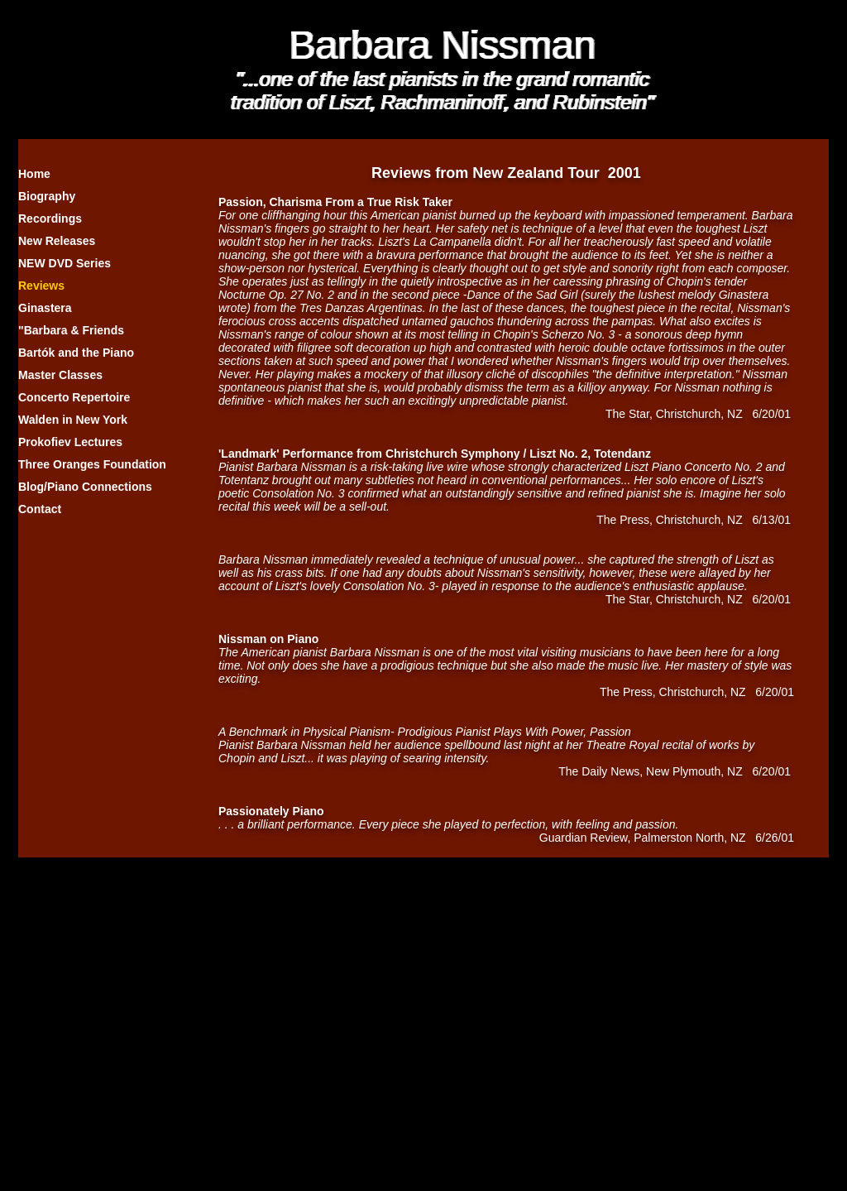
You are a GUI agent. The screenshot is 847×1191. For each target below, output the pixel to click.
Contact (39, 509)
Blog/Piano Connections (85, 486)
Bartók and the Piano (76, 352)
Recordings (50, 218)
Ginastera (45, 308)
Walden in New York (72, 419)
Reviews (41, 285)
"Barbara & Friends (71, 330)
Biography (46, 196)
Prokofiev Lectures (70, 442)
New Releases (56, 240)
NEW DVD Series (64, 263)
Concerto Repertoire (74, 397)
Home (34, 173)
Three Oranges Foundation (92, 464)
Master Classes (60, 375)
